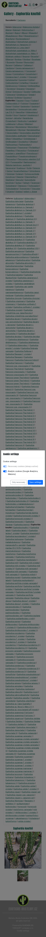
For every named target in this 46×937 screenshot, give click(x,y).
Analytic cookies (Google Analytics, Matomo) (23, 472)
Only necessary (18, 482)
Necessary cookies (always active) (23, 466)
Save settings (35, 482)
